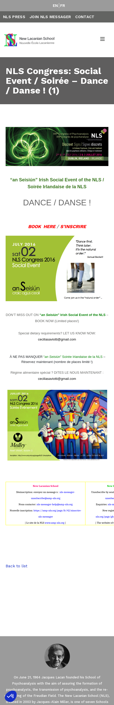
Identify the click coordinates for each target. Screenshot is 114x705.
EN (55, 5)
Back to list (16, 565)
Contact (84, 17)
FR (62, 5)
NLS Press (14, 17)
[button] (11, 696)
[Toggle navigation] (103, 40)
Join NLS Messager (50, 17)
